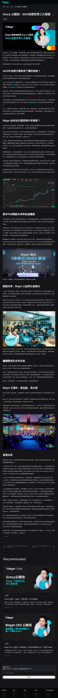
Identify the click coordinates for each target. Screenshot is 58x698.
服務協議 (48, 693)
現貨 (14, 693)
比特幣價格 (30, 102)
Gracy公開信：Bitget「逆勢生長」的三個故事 (21, 599)
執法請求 (48, 695)
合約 (14, 695)
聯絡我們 (4, 695)
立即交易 (29, 677)
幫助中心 (37, 695)
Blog (8, 6)
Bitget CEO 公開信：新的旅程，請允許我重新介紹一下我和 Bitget (16, 546)
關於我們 (4, 693)
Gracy (11, 6)
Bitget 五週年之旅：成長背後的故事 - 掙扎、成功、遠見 (43, 546)
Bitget (4, 6)
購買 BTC (26, 695)
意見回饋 (37, 693)
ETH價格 (14, 84)
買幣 (25, 693)
